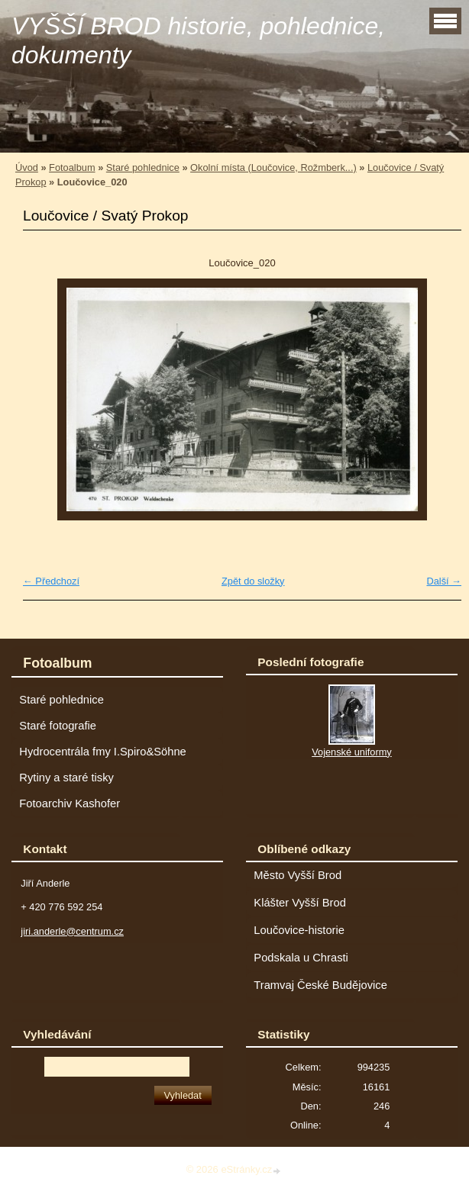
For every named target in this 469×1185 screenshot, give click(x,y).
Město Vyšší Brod (297, 875)
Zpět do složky (253, 581)
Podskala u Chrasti (301, 958)
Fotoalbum (72, 167)
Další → (443, 581)
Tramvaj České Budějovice (320, 985)
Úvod (26, 167)
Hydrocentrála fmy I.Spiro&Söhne (102, 751)
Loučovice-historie (299, 930)
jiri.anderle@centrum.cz (72, 931)
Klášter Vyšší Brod (300, 903)
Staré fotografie (57, 726)
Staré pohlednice (143, 167)
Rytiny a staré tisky (66, 777)
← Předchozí (51, 581)
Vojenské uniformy (352, 752)
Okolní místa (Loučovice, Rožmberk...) (273, 167)
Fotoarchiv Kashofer (69, 803)
